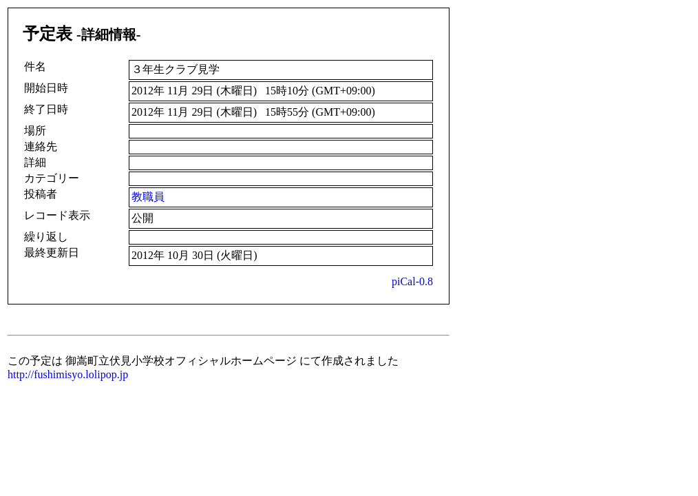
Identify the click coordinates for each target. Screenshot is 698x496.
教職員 (148, 197)
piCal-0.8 (412, 281)
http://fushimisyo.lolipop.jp (68, 374)
